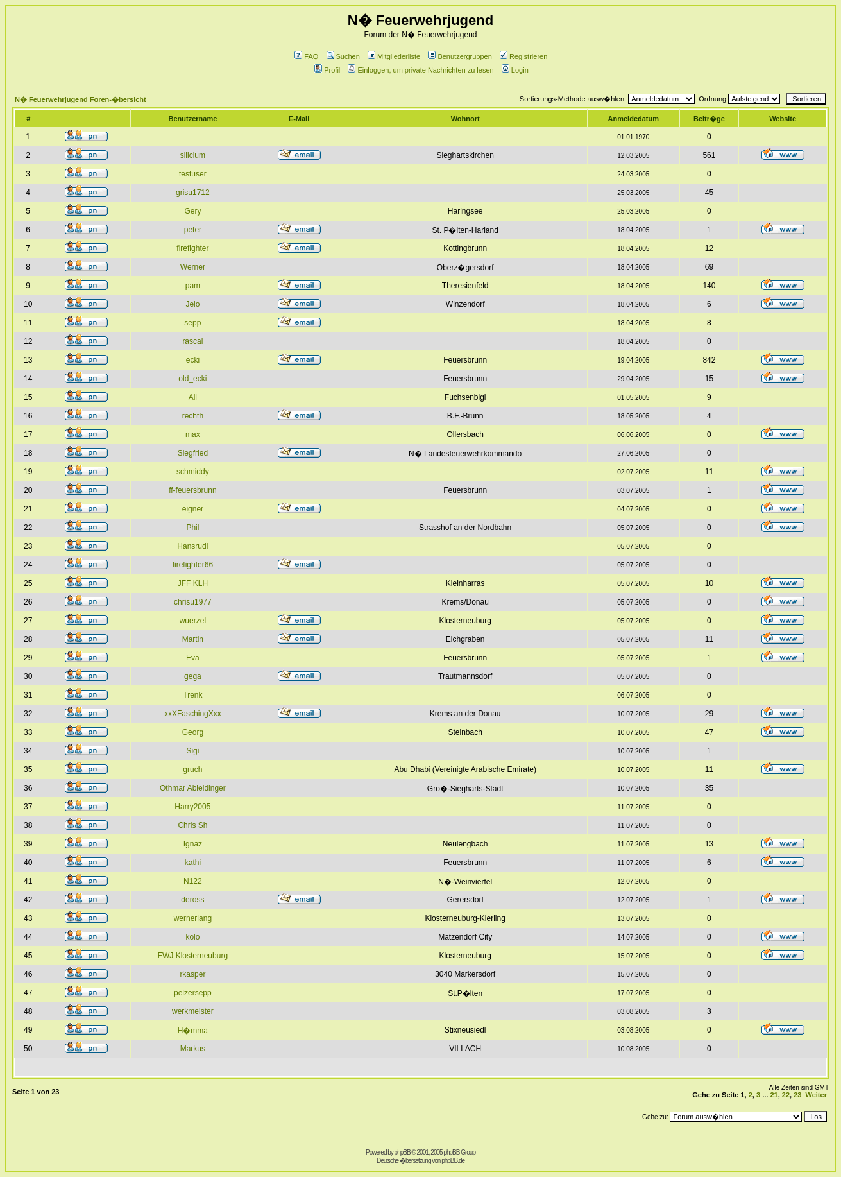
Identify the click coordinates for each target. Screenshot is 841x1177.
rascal (192, 341)
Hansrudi (192, 546)
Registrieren (523, 56)
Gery (192, 211)
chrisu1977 (193, 601)
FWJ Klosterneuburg (193, 955)
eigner (192, 508)
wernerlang (193, 918)
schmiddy (192, 471)
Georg (192, 732)
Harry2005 (192, 806)
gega (192, 676)
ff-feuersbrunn (193, 490)
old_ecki (192, 378)
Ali (193, 397)
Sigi (192, 750)
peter (192, 229)
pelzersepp (193, 992)
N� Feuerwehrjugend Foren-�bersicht (80, 99)
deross (192, 899)
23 (797, 1095)
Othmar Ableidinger (193, 788)
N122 (192, 881)
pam (192, 285)
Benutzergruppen (459, 56)
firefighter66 (193, 564)
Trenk (192, 695)
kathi (193, 862)
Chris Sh (192, 825)
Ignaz (192, 843)
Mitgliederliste (394, 56)
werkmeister (193, 1011)
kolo (192, 936)
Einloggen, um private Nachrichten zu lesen (420, 70)
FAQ (306, 56)
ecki (193, 360)
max (192, 434)
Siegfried (193, 453)
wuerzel (193, 620)
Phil (192, 527)
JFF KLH (193, 583)
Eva (193, 657)
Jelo (192, 304)
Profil (327, 70)
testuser (193, 173)
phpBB (403, 1152)
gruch (192, 769)
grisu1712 (193, 192)
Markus (192, 1048)
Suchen (343, 56)
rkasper (192, 974)
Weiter (816, 1095)
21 (773, 1095)
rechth (192, 415)
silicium (192, 155)
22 (786, 1095)
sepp (192, 322)
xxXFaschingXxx (192, 713)
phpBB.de (452, 1160)
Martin (192, 639)
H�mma (193, 1030)
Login (515, 70)
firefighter (192, 248)
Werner (192, 266)
